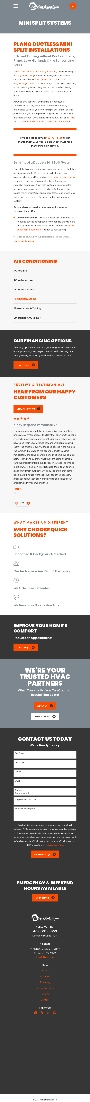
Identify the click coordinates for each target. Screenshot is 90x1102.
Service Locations (45, 988)
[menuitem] (45, 270)
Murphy (53, 79)
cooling (30, 75)
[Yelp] (41, 1013)
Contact (45, 1000)
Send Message (45, 854)
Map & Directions (45, 957)
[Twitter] (48, 1013)
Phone (18, 772)
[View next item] (28, 503)
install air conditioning (64, 176)
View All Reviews (28, 409)
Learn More (26, 365)
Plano (45, 79)
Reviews (45, 994)
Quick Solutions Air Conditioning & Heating (35, 71)
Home (45, 970)
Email (17, 781)
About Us (45, 706)
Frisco (38, 79)
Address (18, 790)
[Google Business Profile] (54, 1013)
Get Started (45, 898)
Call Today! (26, 647)
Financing (45, 982)
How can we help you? (25, 809)
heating (18, 75)
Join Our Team (45, 716)
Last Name (19, 763)
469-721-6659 (45, 931)
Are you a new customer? (26, 799)
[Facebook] (35, 1013)
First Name (20, 753)
